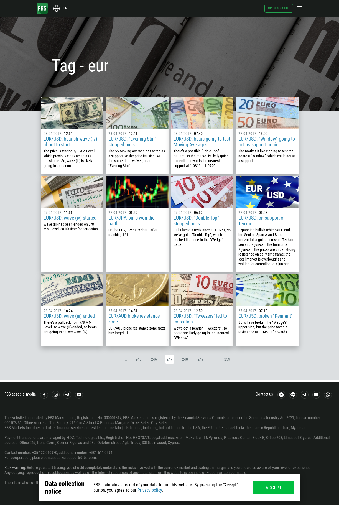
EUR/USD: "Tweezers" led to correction (200, 319)
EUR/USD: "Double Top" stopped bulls (196, 220)
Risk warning (14, 467)
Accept (274, 488)
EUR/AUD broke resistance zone (134, 319)
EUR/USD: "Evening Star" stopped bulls (132, 141)
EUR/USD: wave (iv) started (70, 218)
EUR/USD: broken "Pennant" (265, 316)
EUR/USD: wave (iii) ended (69, 316)
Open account (279, 8)
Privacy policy (149, 490)
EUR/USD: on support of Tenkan (261, 220)
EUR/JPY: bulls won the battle (131, 220)
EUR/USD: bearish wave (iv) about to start (70, 141)
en (65, 8)
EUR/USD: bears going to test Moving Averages (202, 141)
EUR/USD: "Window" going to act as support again (266, 141)
